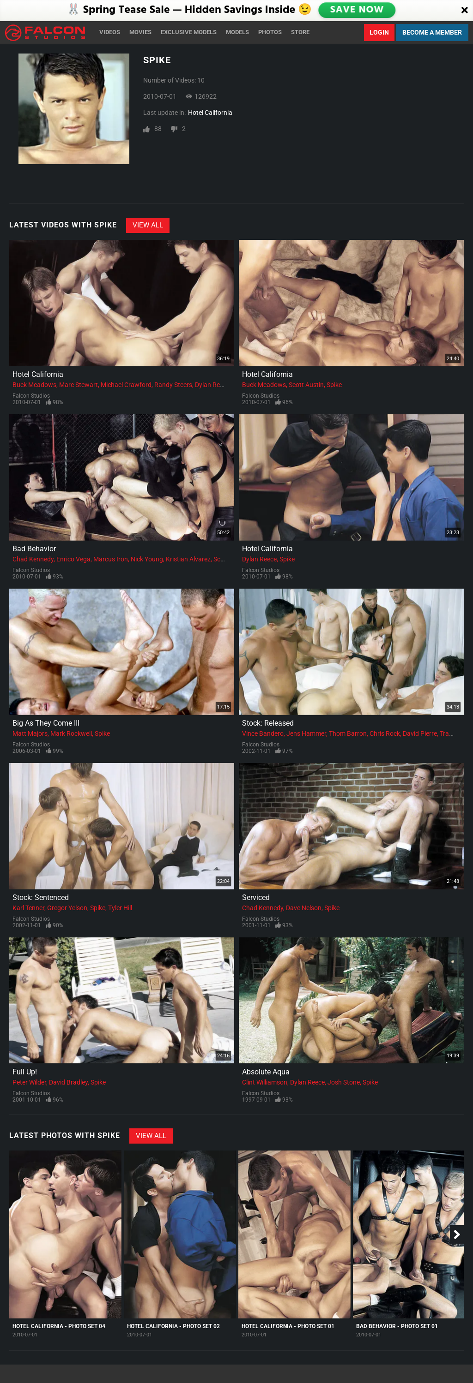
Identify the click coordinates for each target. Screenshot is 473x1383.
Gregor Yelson (67, 908)
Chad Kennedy (33, 559)
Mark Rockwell (71, 733)
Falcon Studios (31, 396)
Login (379, 32)
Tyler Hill (120, 908)
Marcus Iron (110, 559)
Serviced (256, 897)
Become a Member (432, 32)
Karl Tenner (28, 908)
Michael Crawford (126, 384)
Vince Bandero (263, 733)
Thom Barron (348, 733)
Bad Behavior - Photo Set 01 (397, 1326)
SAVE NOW (357, 10)
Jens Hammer (306, 733)
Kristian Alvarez (188, 559)
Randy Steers (173, 384)
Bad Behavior (34, 548)
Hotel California (210, 112)
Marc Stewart (78, 384)
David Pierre (420, 733)
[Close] (464, 11)
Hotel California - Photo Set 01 (288, 1326)
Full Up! (24, 1071)
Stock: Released (268, 723)
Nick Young (147, 559)
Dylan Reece (212, 384)
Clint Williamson (264, 1082)
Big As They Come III (45, 723)
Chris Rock (385, 733)
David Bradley (68, 1082)
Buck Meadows (34, 384)
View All (148, 225)
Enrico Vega (73, 559)
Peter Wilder (29, 1082)
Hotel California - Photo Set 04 (58, 1326)
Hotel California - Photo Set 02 (173, 1326)
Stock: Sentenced (40, 897)
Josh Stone (343, 1082)
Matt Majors (30, 733)
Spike (334, 384)
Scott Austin (306, 384)
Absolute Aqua (266, 1071)
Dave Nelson (303, 908)
